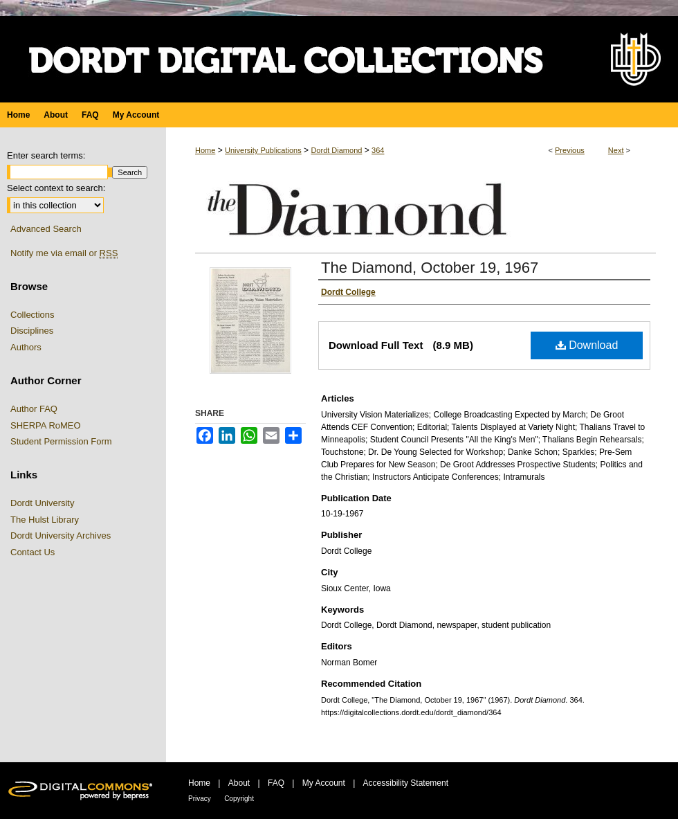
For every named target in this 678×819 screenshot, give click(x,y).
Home (205, 150)
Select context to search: (56, 188)
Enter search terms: (46, 155)
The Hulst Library (44, 519)
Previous (570, 150)
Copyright (239, 798)
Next (616, 150)
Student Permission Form (61, 441)
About (239, 783)
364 (378, 150)
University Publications (263, 150)
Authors (26, 347)
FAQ (276, 783)
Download (587, 345)
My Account (323, 783)
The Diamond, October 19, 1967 (429, 267)
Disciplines (31, 330)
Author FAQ (33, 409)
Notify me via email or (64, 253)
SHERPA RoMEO (45, 425)
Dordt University (42, 503)
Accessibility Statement (405, 783)
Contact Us (32, 552)
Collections (32, 314)
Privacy (199, 798)
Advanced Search (46, 229)
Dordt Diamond (336, 150)
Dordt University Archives (60, 535)
